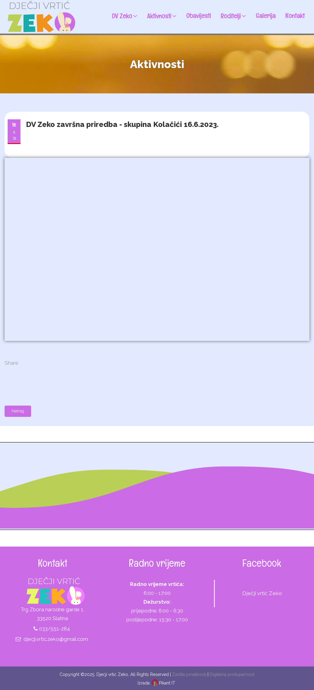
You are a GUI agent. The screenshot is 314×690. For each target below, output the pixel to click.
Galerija (266, 15)
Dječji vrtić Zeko (262, 593)
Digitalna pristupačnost (232, 674)
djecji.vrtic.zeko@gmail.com (55, 639)
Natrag (18, 411)
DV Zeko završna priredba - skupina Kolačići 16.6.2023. (122, 124)
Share (11, 363)
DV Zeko (124, 15)
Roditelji (233, 15)
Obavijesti (198, 15)
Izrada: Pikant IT (156, 683)
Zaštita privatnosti (189, 674)
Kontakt (295, 15)
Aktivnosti (161, 15)
